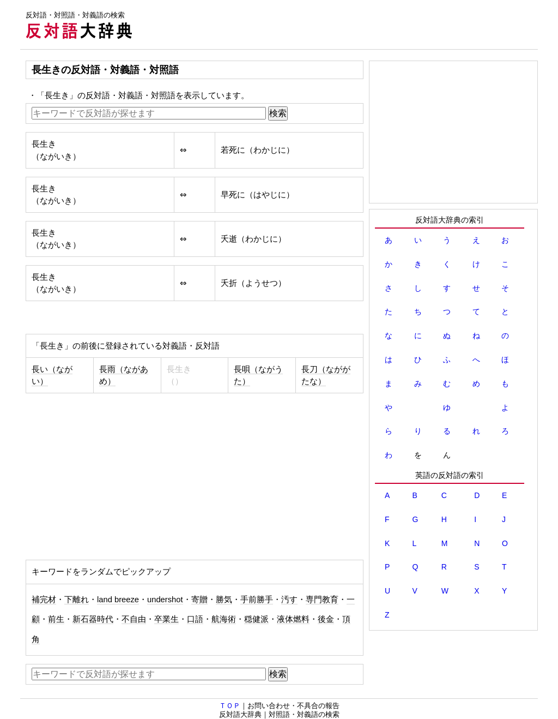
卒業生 (166, 619)
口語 (195, 619)
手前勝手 (256, 599)
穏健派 (256, 619)
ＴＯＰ (229, 706)
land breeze (118, 599)
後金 (326, 619)
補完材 (44, 599)
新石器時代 (92, 619)
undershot (165, 599)
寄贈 (199, 599)
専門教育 (322, 599)
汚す (289, 599)
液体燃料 (293, 619)
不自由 (134, 619)
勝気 (224, 599)
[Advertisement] (339, 24)
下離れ (76, 599)
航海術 (223, 619)
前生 (56, 619)
